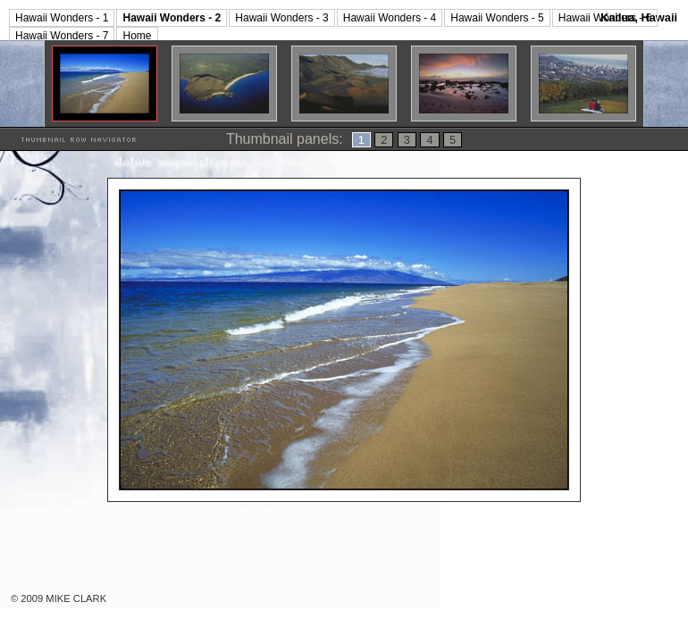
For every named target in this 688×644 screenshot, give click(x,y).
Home (136, 35)
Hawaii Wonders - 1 (61, 18)
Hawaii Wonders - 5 (496, 18)
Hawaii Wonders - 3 (281, 18)
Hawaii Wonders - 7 (61, 35)
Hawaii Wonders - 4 (389, 18)
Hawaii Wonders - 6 (604, 18)
